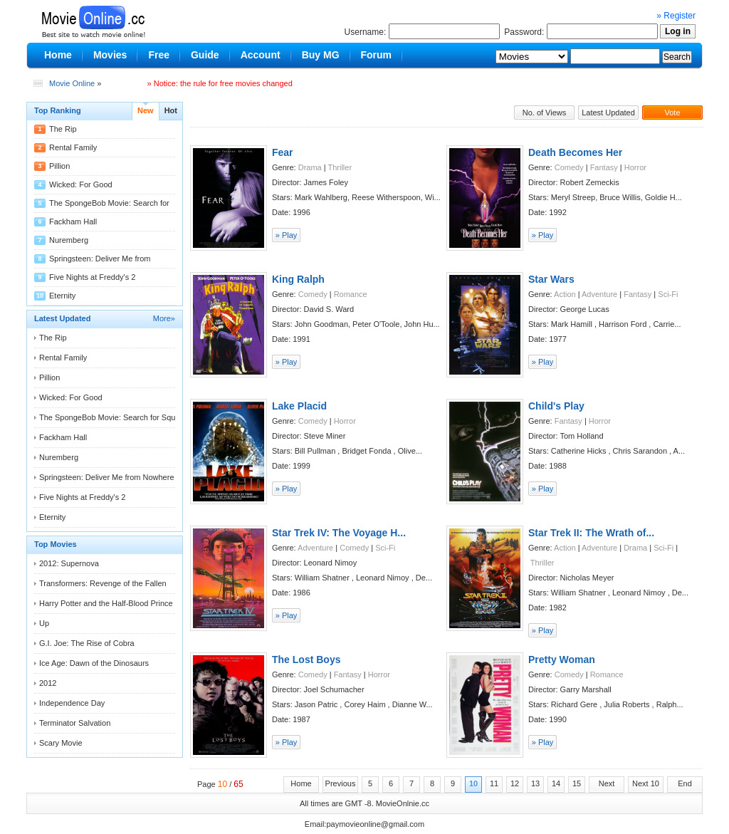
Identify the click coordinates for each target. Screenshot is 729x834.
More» (164, 318)
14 (556, 783)
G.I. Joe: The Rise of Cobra (87, 643)
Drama (310, 167)
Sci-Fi (668, 294)
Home (300, 783)
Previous (340, 783)
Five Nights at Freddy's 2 (92, 277)
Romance (350, 294)
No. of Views (545, 112)
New (145, 110)
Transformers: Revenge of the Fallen (103, 583)
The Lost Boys (306, 659)
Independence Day (72, 703)
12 (514, 783)
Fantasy (604, 167)
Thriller (339, 167)
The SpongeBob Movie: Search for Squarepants (122, 417)
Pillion (59, 166)
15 (576, 783)
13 (535, 783)
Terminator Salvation (74, 723)
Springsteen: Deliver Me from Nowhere (106, 477)
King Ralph (298, 279)
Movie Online (72, 83)
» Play (287, 235)
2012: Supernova (69, 563)
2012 (47, 683)
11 (494, 783)
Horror (635, 167)
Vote (672, 112)
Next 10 (645, 783)
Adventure (599, 294)
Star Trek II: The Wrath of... (591, 532)
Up (44, 623)
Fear (282, 152)
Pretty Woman (561, 659)
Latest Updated (608, 112)
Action (565, 294)
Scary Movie (61, 743)
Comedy (569, 167)
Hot (170, 110)
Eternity (62, 295)
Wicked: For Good (80, 184)
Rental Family (73, 147)
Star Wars (551, 279)
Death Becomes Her (575, 152)
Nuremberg (68, 240)
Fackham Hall (73, 221)
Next (607, 783)
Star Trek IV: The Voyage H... (339, 532)
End (685, 783)
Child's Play (556, 406)
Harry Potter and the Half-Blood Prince (106, 603)
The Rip (63, 129)
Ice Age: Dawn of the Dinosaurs (94, 663)
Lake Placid (299, 406)
